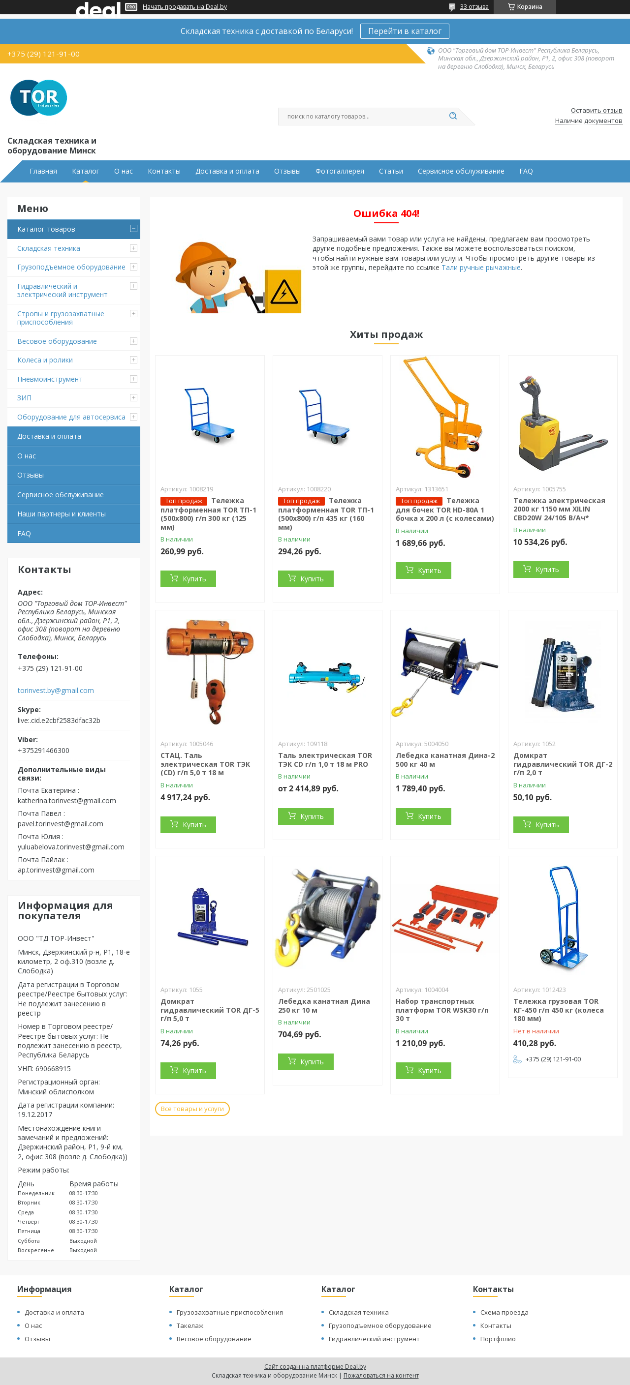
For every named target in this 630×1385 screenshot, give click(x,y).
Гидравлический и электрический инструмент (62, 290)
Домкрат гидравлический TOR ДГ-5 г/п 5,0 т (209, 1009)
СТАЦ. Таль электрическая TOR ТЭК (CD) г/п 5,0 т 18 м (205, 764)
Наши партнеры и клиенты (61, 513)
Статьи (391, 171)
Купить (194, 578)
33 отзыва (474, 6)
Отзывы (287, 171)
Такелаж (190, 1325)
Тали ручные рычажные (481, 267)
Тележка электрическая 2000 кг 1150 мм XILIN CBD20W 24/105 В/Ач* (559, 509)
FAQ (526, 171)
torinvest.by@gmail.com (56, 690)
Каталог (85, 171)
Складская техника (48, 248)
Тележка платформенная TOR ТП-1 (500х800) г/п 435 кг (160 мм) (326, 514)
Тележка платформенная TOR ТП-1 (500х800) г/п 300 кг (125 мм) (208, 514)
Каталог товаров (46, 229)
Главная (43, 171)
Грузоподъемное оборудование (71, 266)
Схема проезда (504, 1312)
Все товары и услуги (192, 1108)
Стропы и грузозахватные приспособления (60, 318)
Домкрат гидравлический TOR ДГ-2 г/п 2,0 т (562, 764)
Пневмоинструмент (50, 379)
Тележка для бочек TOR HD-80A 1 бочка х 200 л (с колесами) (445, 509)
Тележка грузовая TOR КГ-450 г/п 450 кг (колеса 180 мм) (558, 1009)
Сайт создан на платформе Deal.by (315, 1366)
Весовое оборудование (57, 341)
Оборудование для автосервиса (71, 417)
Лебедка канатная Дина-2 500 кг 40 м (445, 760)
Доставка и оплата (227, 171)
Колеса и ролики (45, 359)
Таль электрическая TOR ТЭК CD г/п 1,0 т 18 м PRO (325, 760)
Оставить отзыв (597, 110)
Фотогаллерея (339, 171)
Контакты (164, 171)
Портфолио (498, 1338)
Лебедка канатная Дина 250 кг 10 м (324, 1005)
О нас (123, 171)
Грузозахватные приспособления (230, 1312)
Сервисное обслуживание (461, 171)
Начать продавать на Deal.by (185, 6)
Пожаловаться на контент (381, 1375)
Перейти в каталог (404, 31)
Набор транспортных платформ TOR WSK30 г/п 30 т (442, 1009)
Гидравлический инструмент (374, 1338)
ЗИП (24, 397)
